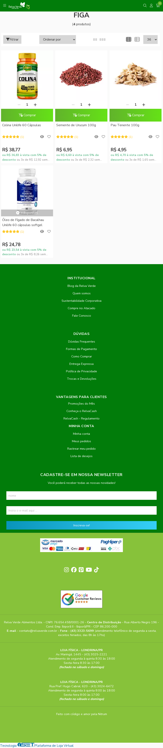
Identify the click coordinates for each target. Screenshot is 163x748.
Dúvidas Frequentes (81, 341)
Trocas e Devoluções (81, 379)
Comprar (26, 115)
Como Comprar (81, 356)
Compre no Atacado (81, 308)
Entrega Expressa (81, 364)
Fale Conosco (81, 315)
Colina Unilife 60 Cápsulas (21, 125)
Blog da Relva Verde (81, 286)
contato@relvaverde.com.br (38, 631)
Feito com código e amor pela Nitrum (81, 714)
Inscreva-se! (81, 525)
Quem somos (82, 293)
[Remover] (18, 104)
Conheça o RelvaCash (81, 411)
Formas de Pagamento (81, 349)
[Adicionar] (35, 104)
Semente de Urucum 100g (76, 125)
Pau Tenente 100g (123, 125)
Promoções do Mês (81, 403)
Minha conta (81, 434)
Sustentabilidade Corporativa (81, 301)
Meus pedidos (81, 441)
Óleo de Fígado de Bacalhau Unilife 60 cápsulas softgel (23, 222)
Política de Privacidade (81, 371)
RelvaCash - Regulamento (81, 418)
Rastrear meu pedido (81, 448)
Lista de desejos (81, 456)
